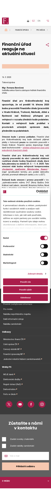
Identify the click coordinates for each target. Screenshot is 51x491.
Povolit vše (25, 282)
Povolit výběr (25, 290)
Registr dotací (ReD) (12, 384)
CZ (33, 21)
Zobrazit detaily (35, 274)
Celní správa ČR (10, 344)
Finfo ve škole (9, 394)
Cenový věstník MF (11, 349)
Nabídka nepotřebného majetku (17, 314)
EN (39, 21)
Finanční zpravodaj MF (13, 354)
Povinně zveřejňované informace (17, 304)
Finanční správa (22, 30)
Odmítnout (25, 297)
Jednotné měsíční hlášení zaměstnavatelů (21, 359)
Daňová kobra (9, 389)
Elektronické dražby (11, 379)
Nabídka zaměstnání (12, 324)
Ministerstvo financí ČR (13, 339)
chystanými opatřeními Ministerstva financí (24, 169)
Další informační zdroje (13, 319)
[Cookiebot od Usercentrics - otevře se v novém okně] (36, 192)
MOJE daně (8, 374)
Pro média (40, 30)
